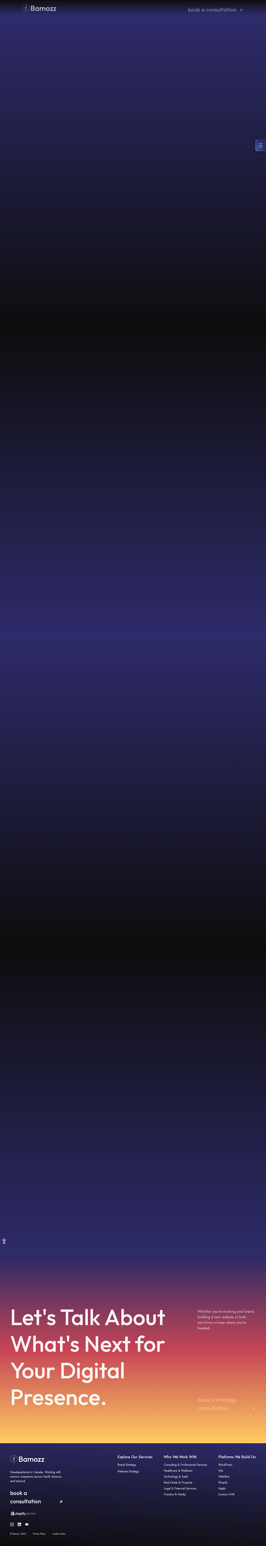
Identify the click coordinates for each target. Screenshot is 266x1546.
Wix (220, 1471)
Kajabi (222, 1488)
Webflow (224, 1476)
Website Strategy (128, 1471)
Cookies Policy (59, 1534)
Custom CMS (226, 1494)
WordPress (225, 1465)
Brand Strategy (126, 1465)
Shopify (223, 1482)
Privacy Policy (39, 1534)
